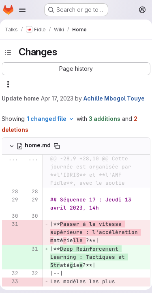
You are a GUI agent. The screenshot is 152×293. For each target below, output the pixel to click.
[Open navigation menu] (22, 9)
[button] (76, 68)
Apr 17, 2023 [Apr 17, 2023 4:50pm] (57, 98)
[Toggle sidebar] (8, 52)
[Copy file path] (57, 146)
